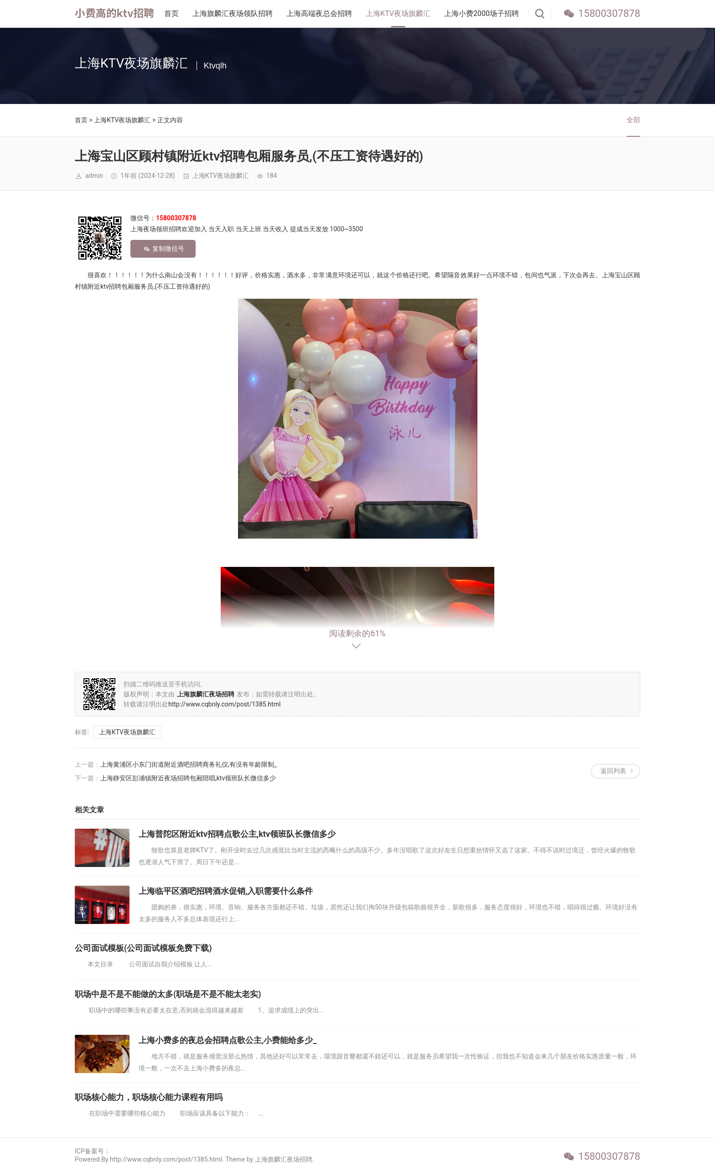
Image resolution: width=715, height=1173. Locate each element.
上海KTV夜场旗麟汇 (398, 13)
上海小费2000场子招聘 (481, 13)
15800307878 (609, 13)
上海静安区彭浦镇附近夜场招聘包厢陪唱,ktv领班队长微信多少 (188, 778)
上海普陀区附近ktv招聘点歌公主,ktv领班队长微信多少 (237, 834)
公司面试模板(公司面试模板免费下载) (143, 948)
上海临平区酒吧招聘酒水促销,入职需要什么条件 (226, 891)
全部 (633, 120)
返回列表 (613, 770)
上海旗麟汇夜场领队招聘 (232, 13)
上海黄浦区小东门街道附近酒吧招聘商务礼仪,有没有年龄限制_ (188, 764)
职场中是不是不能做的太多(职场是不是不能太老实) (168, 994)
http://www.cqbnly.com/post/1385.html (224, 704)
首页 (171, 13)
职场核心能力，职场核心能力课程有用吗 (149, 1097)
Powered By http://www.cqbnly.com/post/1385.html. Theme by (165, 1159)
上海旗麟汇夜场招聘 (283, 1159)
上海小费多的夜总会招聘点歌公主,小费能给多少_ (227, 1040)
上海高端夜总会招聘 (319, 13)
